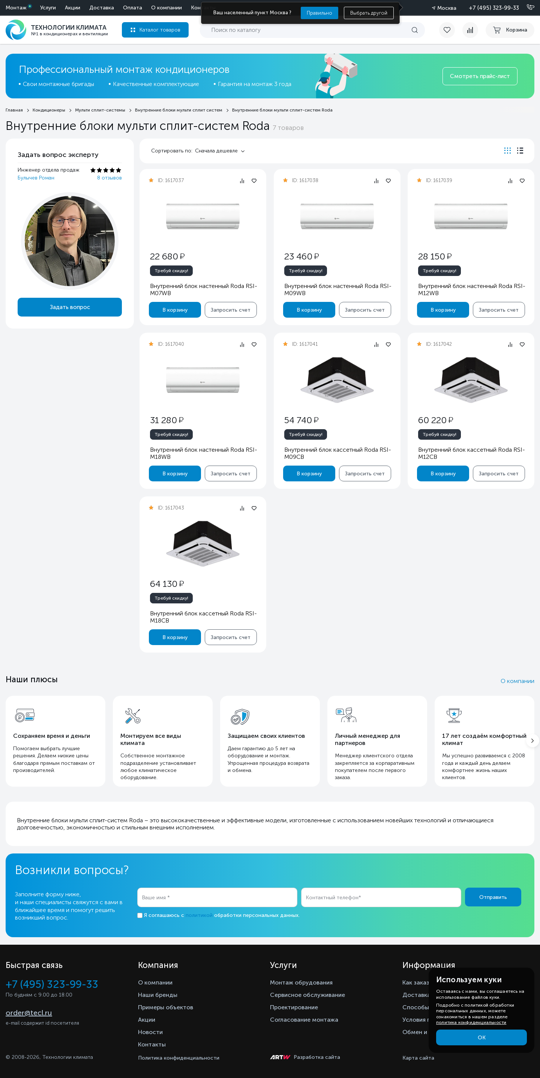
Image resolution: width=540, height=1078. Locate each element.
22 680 (167, 256)
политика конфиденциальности (471, 1022)
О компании (166, 8)
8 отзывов (109, 178)
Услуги (48, 8)
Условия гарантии (427, 1019)
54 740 (301, 420)
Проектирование (294, 1007)
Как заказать (420, 982)
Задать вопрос (70, 307)
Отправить (493, 897)
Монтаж (16, 8)
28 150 (435, 256)
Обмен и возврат (427, 1032)
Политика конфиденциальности (178, 1058)
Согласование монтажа (304, 1019)
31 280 (166, 420)
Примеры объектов (165, 1007)
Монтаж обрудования (301, 982)
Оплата (132, 8)
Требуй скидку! (171, 270)
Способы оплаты (427, 1007)
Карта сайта (418, 1058)
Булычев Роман (36, 178)
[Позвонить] (526, 7)
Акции (72, 8)
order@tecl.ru (29, 1012)
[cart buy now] (510, 30)
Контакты (152, 1044)
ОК (482, 1037)
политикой (199, 915)
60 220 (435, 420)
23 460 (301, 256)
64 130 (167, 583)
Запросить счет (230, 310)
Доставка (101, 8)
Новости (150, 1032)
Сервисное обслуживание (307, 994)
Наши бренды (157, 994)
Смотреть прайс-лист (480, 76)
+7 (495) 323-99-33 (494, 8)
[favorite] (450, 30)
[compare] (470, 30)
